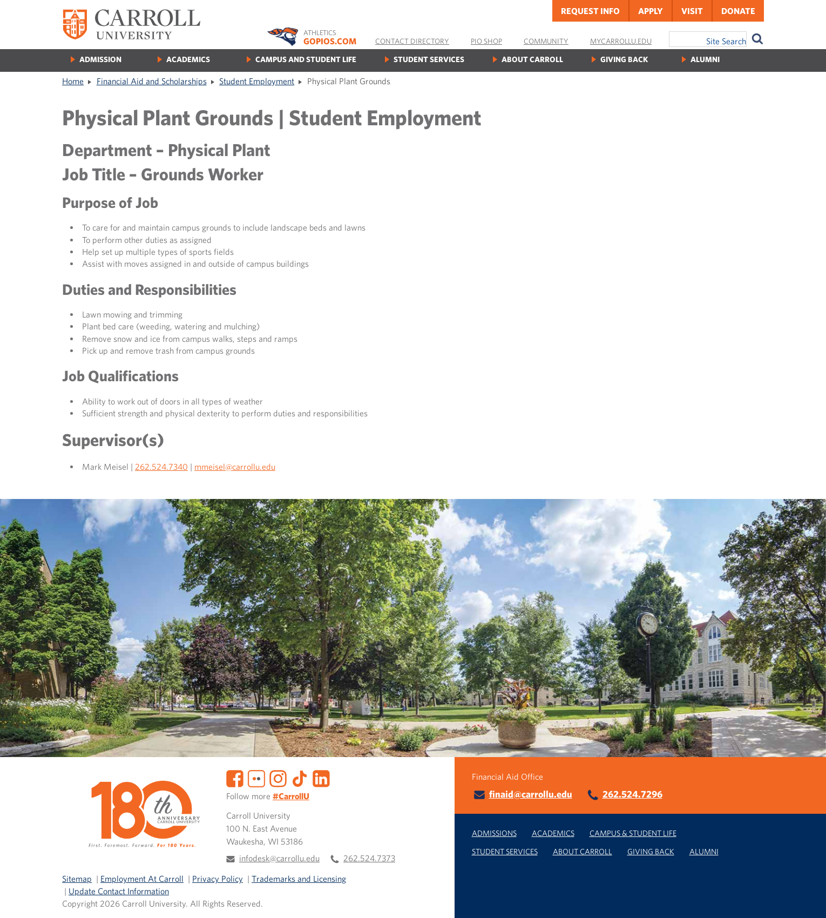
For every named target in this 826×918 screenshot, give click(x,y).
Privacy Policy (217, 878)
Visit (692, 11)
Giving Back (624, 59)
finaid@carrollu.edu (530, 794)
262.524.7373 (369, 858)
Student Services (429, 59)
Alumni (705, 59)
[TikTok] (299, 777)
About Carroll (532, 59)
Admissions (494, 833)
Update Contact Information (119, 891)
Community (546, 41)
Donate (738, 11)
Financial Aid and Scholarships (152, 81)
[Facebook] (234, 777)
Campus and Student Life (305, 59)
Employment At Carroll (142, 878)
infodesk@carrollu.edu (279, 858)
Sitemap (77, 878)
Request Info (590, 11)
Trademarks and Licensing (299, 878)
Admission (100, 59)
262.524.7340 (161, 466)
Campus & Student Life (633, 833)
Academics (188, 59)
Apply (650, 11)
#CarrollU (291, 796)
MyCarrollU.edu (621, 41)
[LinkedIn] (321, 777)
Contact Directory (412, 41)
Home (73, 81)
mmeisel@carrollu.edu (234, 466)
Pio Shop (486, 41)
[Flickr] (256, 777)
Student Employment (256, 81)
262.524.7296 (632, 794)
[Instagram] (278, 777)
